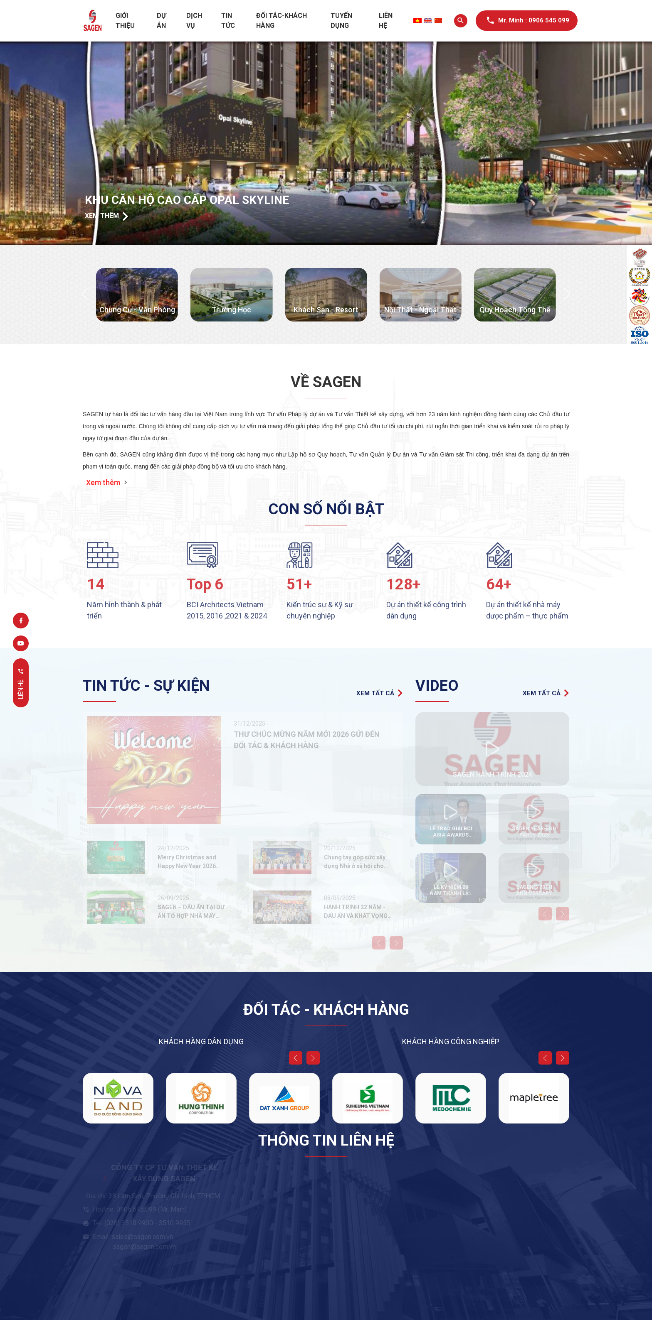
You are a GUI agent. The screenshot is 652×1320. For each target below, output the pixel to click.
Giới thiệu (125, 20)
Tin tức (228, 20)
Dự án (161, 20)
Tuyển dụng (341, 20)
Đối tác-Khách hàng (281, 20)
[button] (85, 294)
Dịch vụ (194, 20)
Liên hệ (386, 20)
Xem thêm (106, 216)
